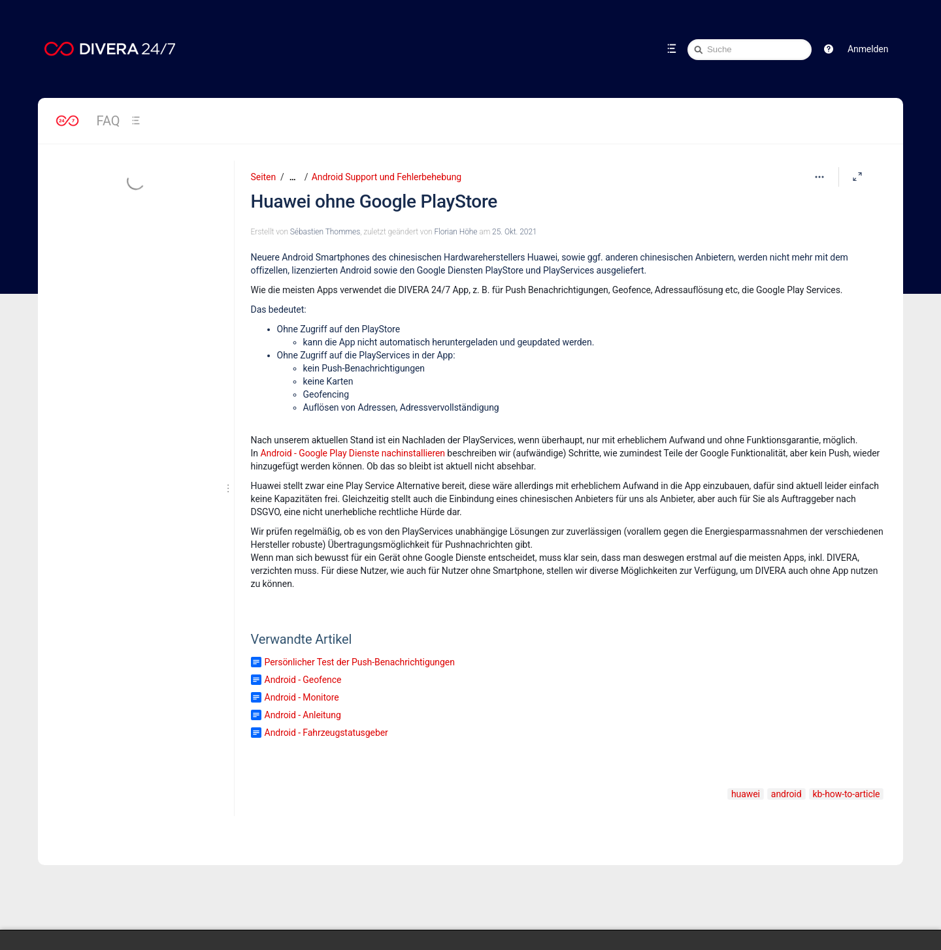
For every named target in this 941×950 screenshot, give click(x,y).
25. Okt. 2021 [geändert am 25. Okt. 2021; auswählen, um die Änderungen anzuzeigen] (514, 231)
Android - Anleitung (303, 715)
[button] (828, 49)
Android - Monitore (302, 697)
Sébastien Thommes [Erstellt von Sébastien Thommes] (325, 231)
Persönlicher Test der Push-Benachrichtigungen (360, 662)
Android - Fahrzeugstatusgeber (326, 732)
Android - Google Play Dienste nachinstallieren (352, 453)
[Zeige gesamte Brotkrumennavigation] (293, 177)
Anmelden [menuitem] (868, 49)
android (786, 794)
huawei (745, 794)
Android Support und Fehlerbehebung (386, 177)
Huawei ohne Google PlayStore (374, 201)
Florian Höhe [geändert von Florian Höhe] (455, 231)
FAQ (108, 121)
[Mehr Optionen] (819, 177)
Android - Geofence (303, 679)
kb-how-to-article (846, 794)
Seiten (263, 177)
